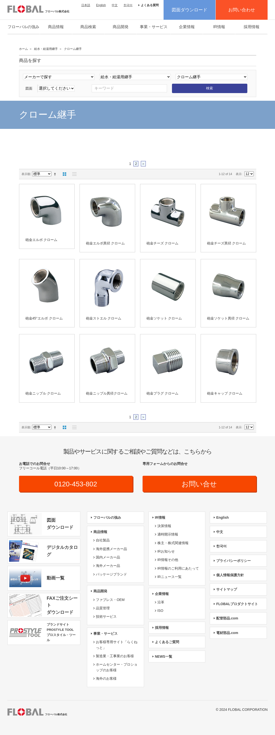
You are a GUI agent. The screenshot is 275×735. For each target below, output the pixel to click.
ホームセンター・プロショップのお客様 (116, 667)
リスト (73, 174)
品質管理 (103, 608)
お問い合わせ (241, 9)
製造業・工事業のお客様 (115, 656)
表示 (239, 174)
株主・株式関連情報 (173, 543)
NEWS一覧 (163, 656)
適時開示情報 (167, 534)
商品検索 (88, 27)
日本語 (85, 5)
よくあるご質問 (167, 642)
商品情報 (56, 27)
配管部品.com (227, 618)
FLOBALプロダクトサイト (237, 604)
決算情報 (164, 526)
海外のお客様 (106, 678)
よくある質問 (150, 5)
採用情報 (251, 27)
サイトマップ (226, 590)
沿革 (160, 602)
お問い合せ (199, 484)
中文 (115, 5)
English (101, 5)
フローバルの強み (23, 27)
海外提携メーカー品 (111, 549)
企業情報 (187, 27)
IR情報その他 (167, 560)
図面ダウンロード (189, 9)
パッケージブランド (111, 574)
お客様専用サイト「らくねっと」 (116, 644)
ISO (160, 611)
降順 (56, 174)
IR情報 (219, 27)
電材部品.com (227, 633)
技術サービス (106, 617)
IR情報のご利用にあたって (178, 568)
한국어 (128, 5)
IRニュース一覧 (169, 577)
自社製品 (103, 540)
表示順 (25, 174)
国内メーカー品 (108, 557)
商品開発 (120, 27)
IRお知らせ (166, 551)
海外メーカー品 (108, 566)
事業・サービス (154, 27)
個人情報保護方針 (230, 575)
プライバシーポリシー (233, 561)
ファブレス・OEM (110, 600)
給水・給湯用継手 (46, 49)
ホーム (23, 49)
